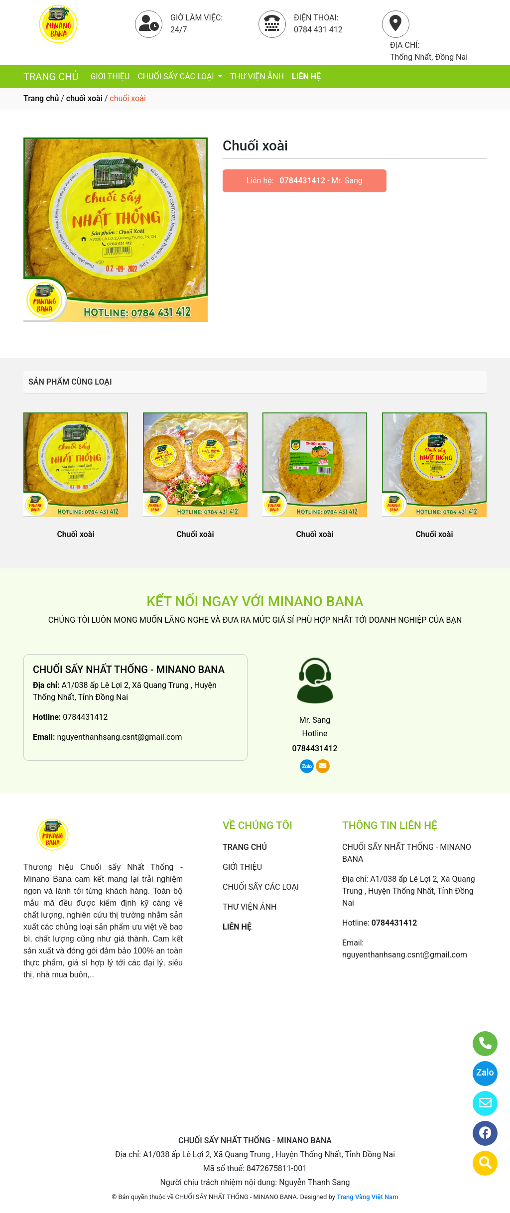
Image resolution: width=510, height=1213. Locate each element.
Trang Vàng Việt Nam (367, 1197)
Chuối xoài (75, 534)
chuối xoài (84, 98)
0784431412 (302, 180)
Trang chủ (41, 98)
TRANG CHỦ (50, 77)
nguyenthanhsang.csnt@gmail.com (119, 737)
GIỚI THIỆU (109, 76)
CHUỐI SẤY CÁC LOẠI (176, 76)
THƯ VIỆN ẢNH (257, 76)
